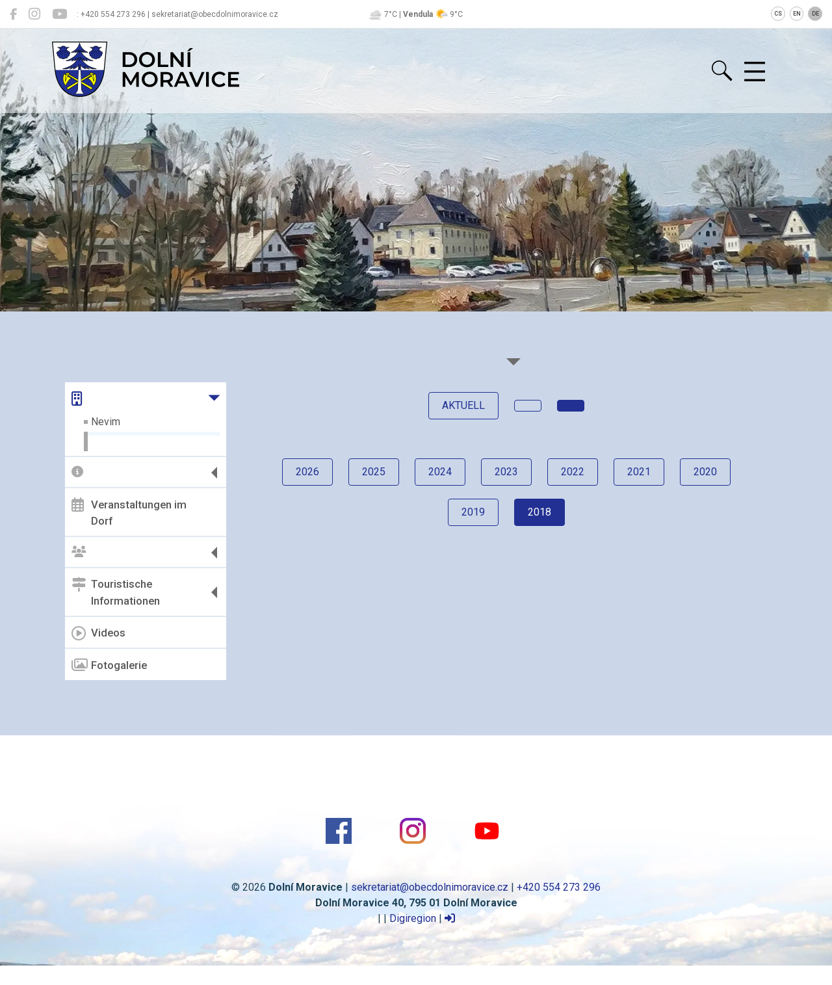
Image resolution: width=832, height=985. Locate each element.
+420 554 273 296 (559, 887)
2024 (440, 472)
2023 (506, 472)
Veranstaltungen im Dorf (129, 512)
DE (815, 13)
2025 (373, 472)
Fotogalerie (109, 665)
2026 (307, 472)
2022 (572, 472)
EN (797, 13)
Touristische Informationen (116, 592)
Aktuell (463, 405)
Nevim (105, 421)
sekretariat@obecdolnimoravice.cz (429, 887)
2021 (639, 472)
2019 (473, 512)
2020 (705, 472)
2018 (539, 512)
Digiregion (412, 918)
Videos (98, 633)
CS (778, 13)
